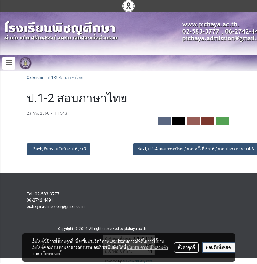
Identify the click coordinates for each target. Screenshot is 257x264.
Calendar (35, 77)
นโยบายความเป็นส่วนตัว (147, 247)
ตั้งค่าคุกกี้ (186, 247)
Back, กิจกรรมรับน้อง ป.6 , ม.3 (58, 149)
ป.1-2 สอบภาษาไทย (65, 77)
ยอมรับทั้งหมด (218, 247)
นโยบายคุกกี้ (51, 253)
